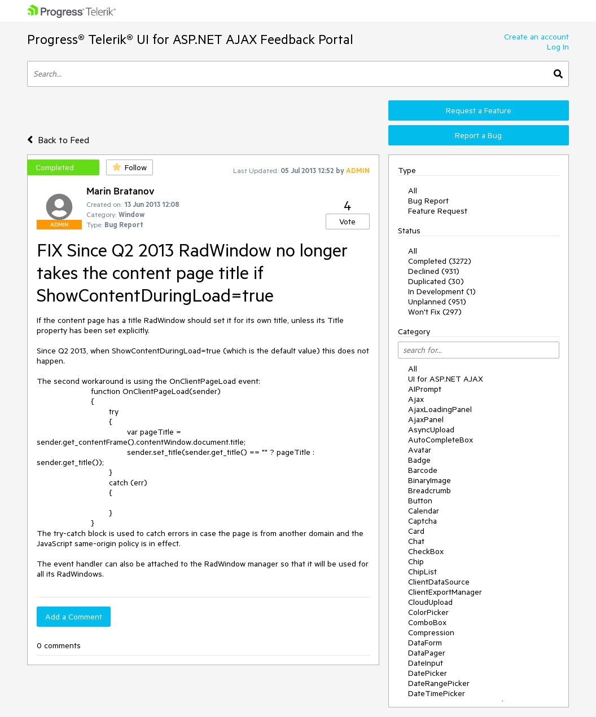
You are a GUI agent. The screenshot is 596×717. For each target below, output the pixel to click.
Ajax (416, 399)
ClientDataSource (439, 582)
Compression (431, 632)
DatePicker (427, 673)
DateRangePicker (439, 683)
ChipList (422, 571)
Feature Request (437, 211)
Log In (558, 47)
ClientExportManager (445, 592)
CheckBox (426, 551)
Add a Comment (73, 617)
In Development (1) (442, 291)
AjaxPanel (426, 419)
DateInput (425, 663)
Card (416, 531)
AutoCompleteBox (440, 440)
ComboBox (427, 622)
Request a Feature (478, 110)
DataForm (425, 643)
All (412, 190)
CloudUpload (430, 602)
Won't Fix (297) (435, 312)
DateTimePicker (436, 693)
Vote (347, 221)
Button (420, 500)
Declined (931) (433, 271)
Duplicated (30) (436, 281)
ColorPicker (428, 612)
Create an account (536, 37)
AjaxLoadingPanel (440, 409)
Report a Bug (478, 135)
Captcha (422, 521)
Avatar (419, 450)
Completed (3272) (439, 261)
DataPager (426, 653)
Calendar (423, 511)
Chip (416, 561)
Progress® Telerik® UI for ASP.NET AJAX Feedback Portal (190, 39)
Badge (419, 460)
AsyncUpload (431, 429)
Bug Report (428, 201)
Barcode (422, 470)
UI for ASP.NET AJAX (445, 379)
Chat (416, 541)
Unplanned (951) (437, 301)
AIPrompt (424, 389)
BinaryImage (429, 480)
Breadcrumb (429, 490)
